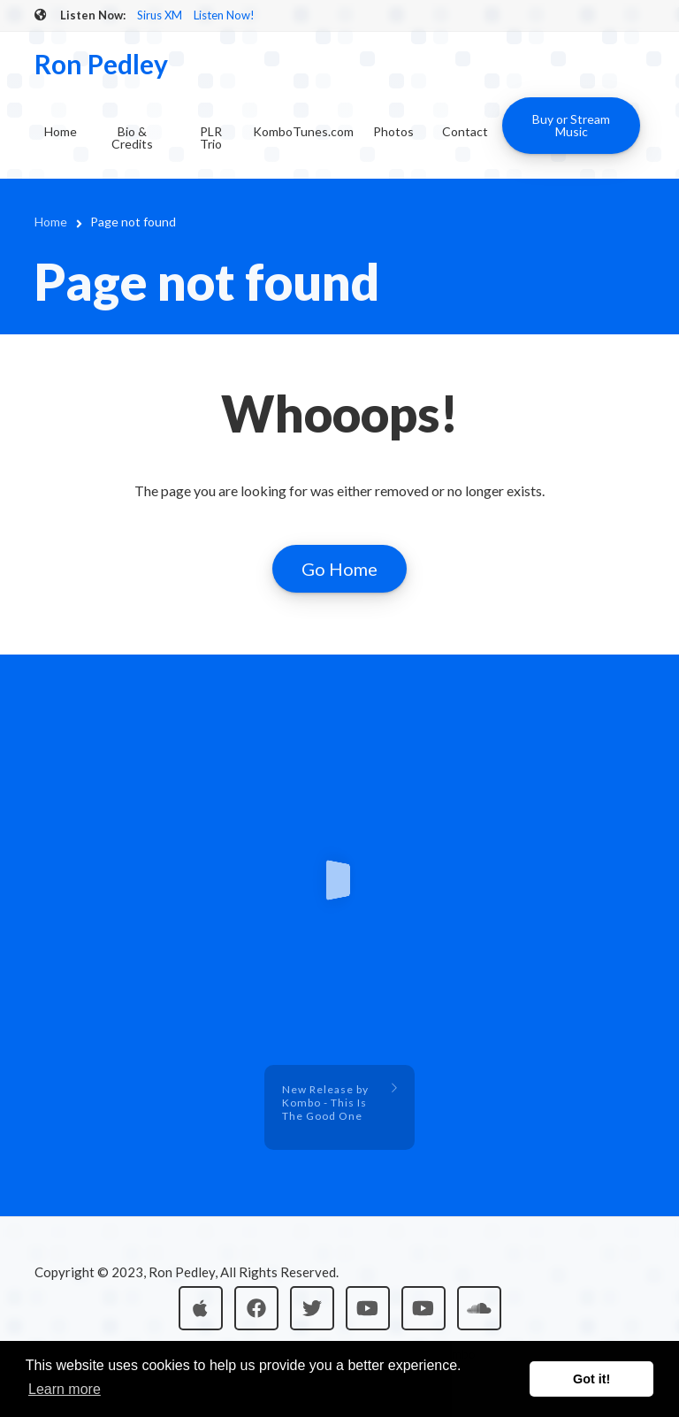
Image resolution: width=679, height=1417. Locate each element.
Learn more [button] (64, 1389)
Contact (465, 131)
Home (60, 131)
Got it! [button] (591, 1379)
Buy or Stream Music (571, 125)
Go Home (339, 568)
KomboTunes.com (303, 131)
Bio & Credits (132, 137)
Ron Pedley (101, 64)
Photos (393, 131)
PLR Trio (211, 137)
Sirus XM (159, 15)
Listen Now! (224, 15)
